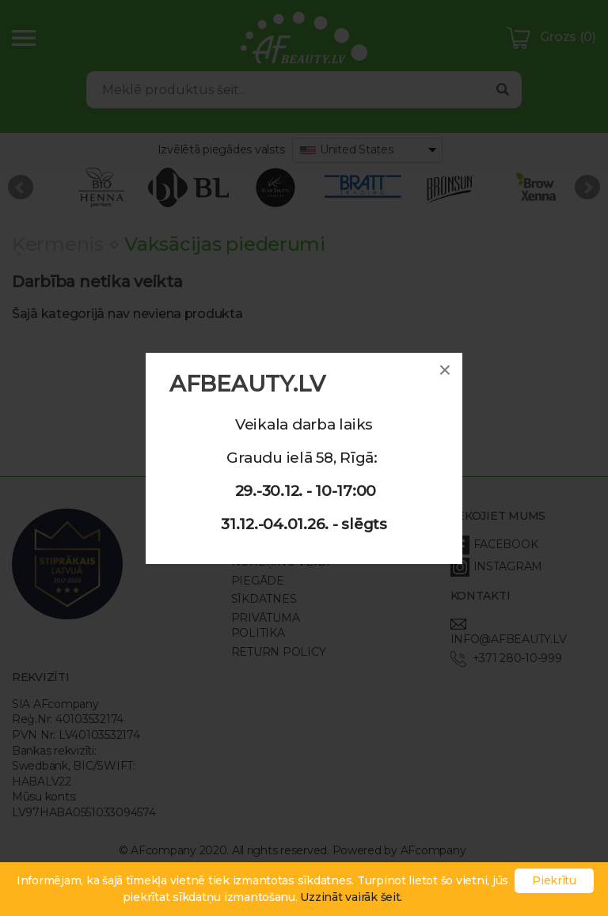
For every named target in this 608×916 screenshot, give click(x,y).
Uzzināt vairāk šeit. (351, 897)
